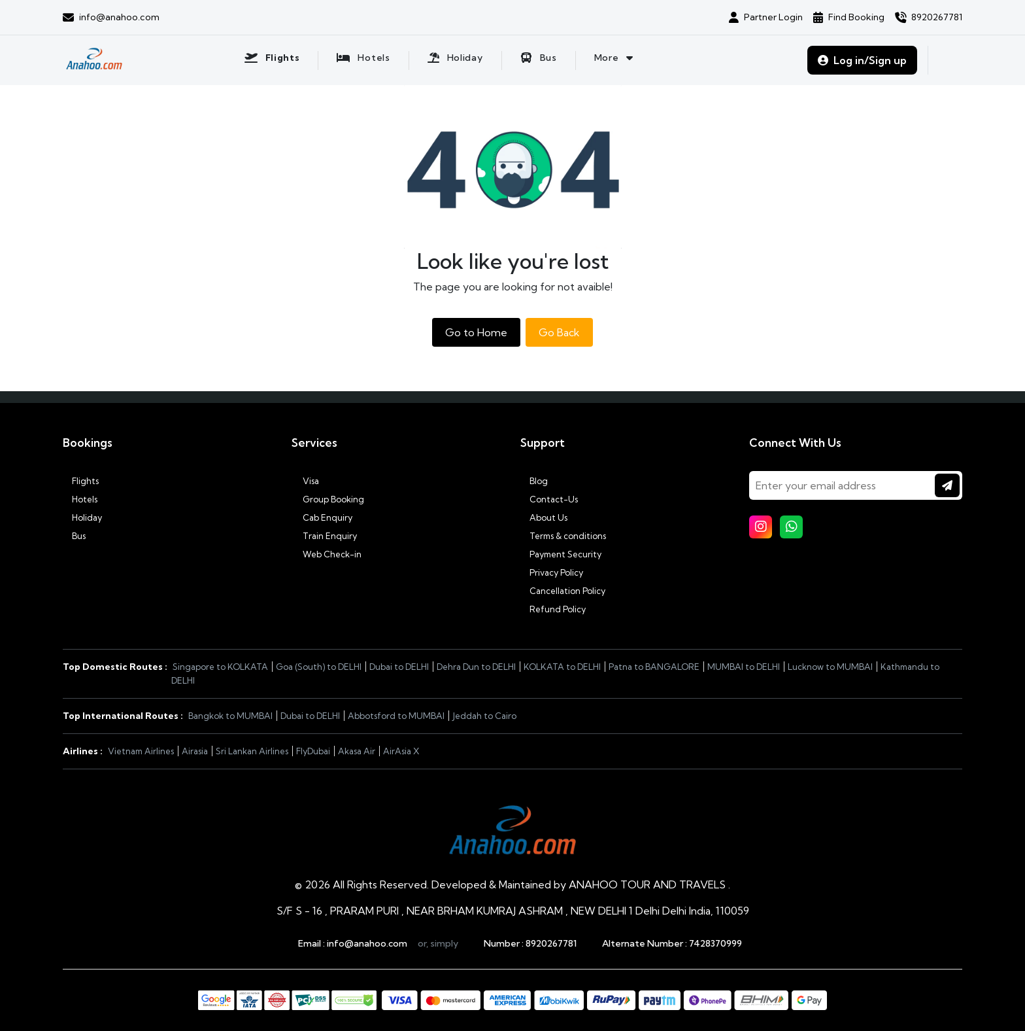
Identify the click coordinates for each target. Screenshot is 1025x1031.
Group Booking (328, 499)
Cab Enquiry (322, 517)
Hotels (80, 499)
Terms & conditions (563, 536)
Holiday (82, 517)
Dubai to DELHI (399, 666)
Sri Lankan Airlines (252, 751)
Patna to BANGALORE (654, 666)
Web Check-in (326, 554)
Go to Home (476, 332)
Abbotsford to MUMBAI (396, 715)
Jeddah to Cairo (484, 715)
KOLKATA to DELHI (562, 666)
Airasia (195, 751)
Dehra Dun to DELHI (476, 666)
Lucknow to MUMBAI (830, 666)
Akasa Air (356, 751)
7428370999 (715, 943)
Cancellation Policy (562, 590)
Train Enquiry (324, 536)
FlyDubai (313, 751)
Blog (534, 481)
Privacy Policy (551, 572)
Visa (305, 481)
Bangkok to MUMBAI (230, 715)
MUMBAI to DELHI (743, 666)
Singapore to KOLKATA (220, 666)
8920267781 (551, 943)
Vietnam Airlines (141, 751)
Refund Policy (553, 609)
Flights (81, 481)
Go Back (559, 332)
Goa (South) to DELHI (318, 666)
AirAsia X (401, 751)
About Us (543, 517)
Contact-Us (549, 499)
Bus (74, 536)
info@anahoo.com (367, 943)
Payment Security (560, 554)
